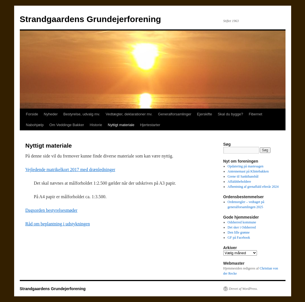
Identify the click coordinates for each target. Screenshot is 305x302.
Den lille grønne (239, 232)
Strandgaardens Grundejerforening (90, 19)
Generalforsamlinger (174, 114)
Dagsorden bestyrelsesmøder (51, 210)
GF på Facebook (239, 238)
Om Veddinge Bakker (66, 125)
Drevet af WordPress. (243, 289)
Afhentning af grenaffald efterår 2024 (253, 187)
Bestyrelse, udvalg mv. (81, 114)
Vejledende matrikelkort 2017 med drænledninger (70, 169)
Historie (96, 125)
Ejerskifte (204, 114)
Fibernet (255, 114)
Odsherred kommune (242, 222)
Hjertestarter (150, 125)
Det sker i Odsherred (242, 227)
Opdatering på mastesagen (245, 166)
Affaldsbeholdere (239, 182)
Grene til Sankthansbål (243, 176)
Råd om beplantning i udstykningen (57, 223)
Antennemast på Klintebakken (248, 171)
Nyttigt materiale (121, 125)
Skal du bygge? (230, 114)
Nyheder (51, 114)
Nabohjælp (35, 125)
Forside (32, 114)
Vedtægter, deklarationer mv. (129, 114)
